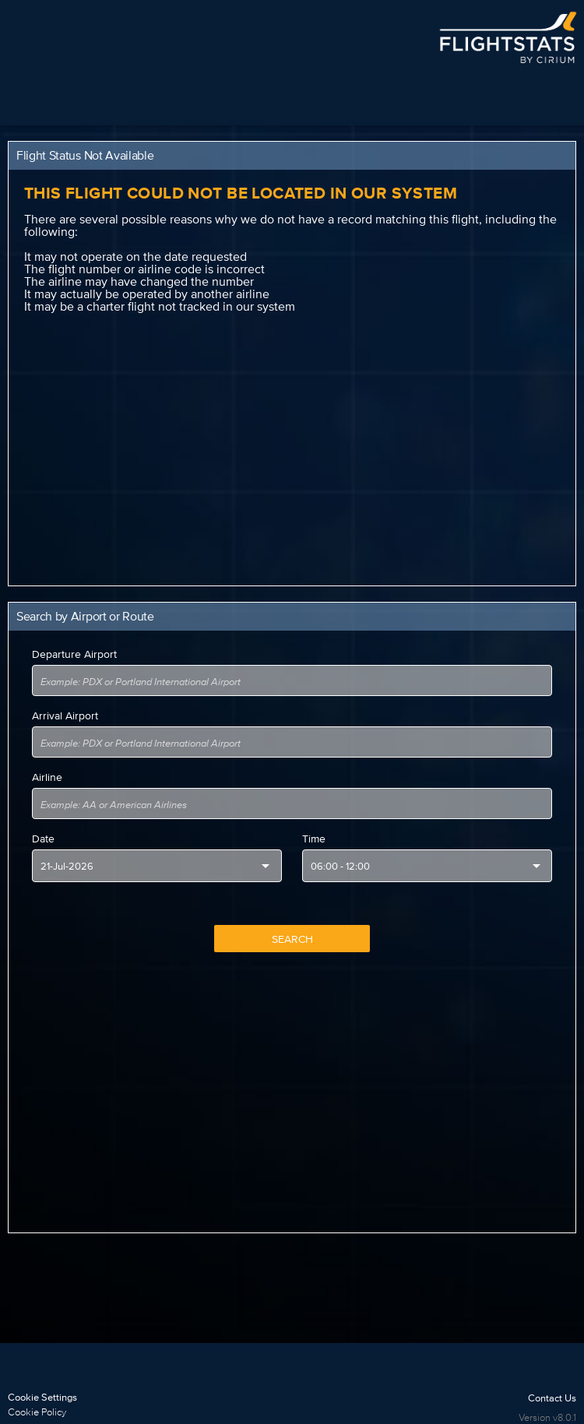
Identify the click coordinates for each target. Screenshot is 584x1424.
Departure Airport (74, 654)
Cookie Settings (42, 1397)
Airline (47, 777)
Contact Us (552, 1398)
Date (43, 838)
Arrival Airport (65, 715)
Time (313, 838)
